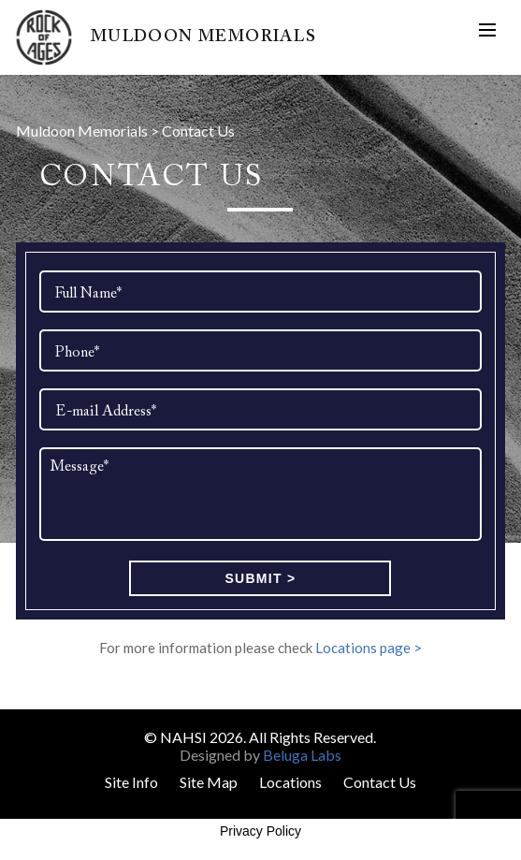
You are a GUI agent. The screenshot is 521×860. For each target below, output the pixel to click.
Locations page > (368, 647)
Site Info (131, 782)
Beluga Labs (302, 755)
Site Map (209, 782)
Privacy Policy (260, 831)
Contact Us (379, 782)
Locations (290, 782)
